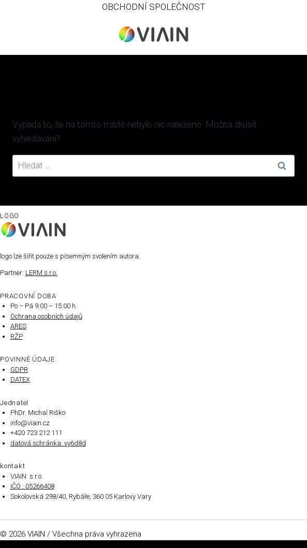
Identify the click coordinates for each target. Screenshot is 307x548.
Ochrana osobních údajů (46, 316)
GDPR (19, 369)
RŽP (16, 336)
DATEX (20, 379)
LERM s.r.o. (41, 273)
